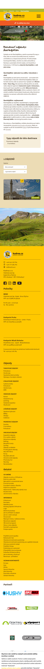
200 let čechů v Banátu (11, 482)
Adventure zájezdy (10, 427)
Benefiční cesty (8, 431)
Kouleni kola (8, 480)
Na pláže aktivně (9, 444)
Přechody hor (8, 448)
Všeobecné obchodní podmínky (14, 528)
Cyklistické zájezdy (11, 369)
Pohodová (7, 359)
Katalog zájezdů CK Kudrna (12, 494)
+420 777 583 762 (11, 253)
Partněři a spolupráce (11, 515)
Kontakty (7, 490)
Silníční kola (7, 376)
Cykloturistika (8, 372)
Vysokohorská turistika (11, 363)
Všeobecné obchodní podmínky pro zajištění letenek (21, 530)
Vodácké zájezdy (10, 382)
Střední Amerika (9, 563)
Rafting (6, 429)
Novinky (6, 450)
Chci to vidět (35, 186)
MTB (5, 378)
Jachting (6, 389)
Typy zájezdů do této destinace (21, 126)
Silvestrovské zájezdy (11, 446)
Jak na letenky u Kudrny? (12, 542)
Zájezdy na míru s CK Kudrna (13, 465)
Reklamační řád (9, 526)
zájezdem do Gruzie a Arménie (22, 113)
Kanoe (6, 385)
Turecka (8, 117)
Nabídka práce (8, 492)
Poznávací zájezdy (12, 129)
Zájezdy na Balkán (9, 435)
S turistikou (11, 131)
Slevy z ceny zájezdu (10, 513)
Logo (5, 497)
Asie (5, 553)
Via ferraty (7, 361)
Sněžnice (6, 406)
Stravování (7, 505)
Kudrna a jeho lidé (9, 467)
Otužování (7, 393)
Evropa (6, 551)
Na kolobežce (8, 452)
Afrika (5, 555)
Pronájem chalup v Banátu (12, 473)
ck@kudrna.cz (10, 255)
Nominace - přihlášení (11, 544)
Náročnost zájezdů (10, 509)
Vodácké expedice (9, 391)
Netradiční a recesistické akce (13, 469)
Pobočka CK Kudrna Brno (12, 540)
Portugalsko (19, 19)
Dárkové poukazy (9, 499)
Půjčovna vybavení (10, 475)
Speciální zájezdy (10, 421)
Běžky (5, 402)
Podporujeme (8, 517)
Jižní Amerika (8, 559)
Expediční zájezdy (9, 423)
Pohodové (7, 374)
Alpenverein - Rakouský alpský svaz (15, 478)
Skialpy (6, 404)
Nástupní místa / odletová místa (14, 507)
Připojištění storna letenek (12, 538)
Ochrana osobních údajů (12, 532)
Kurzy (5, 442)
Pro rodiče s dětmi (10, 425)
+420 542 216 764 (11, 250)
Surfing (6, 433)
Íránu (24, 115)
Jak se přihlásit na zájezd (12, 501)
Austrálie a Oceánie (10, 561)
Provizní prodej (9, 471)
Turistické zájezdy (11, 356)
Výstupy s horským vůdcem (13, 365)
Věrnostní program (10, 511)
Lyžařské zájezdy (10, 397)
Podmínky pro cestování (12, 536)
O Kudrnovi (7, 488)
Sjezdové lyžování (9, 399)
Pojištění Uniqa (9, 534)
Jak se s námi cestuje (10, 503)
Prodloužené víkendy (11, 438)
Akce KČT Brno (8, 440)
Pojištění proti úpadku (11, 524)
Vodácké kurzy (8, 387)
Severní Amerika (9, 557)
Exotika (6, 412)
